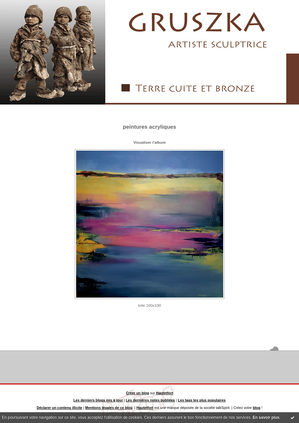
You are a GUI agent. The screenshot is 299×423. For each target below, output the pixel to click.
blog (256, 408)
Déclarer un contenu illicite (59, 408)
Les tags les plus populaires (201, 400)
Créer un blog (137, 393)
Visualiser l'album (149, 142)
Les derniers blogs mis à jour (98, 400)
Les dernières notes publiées (150, 400)
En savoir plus (266, 417)
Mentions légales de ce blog (109, 408)
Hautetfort (164, 393)
